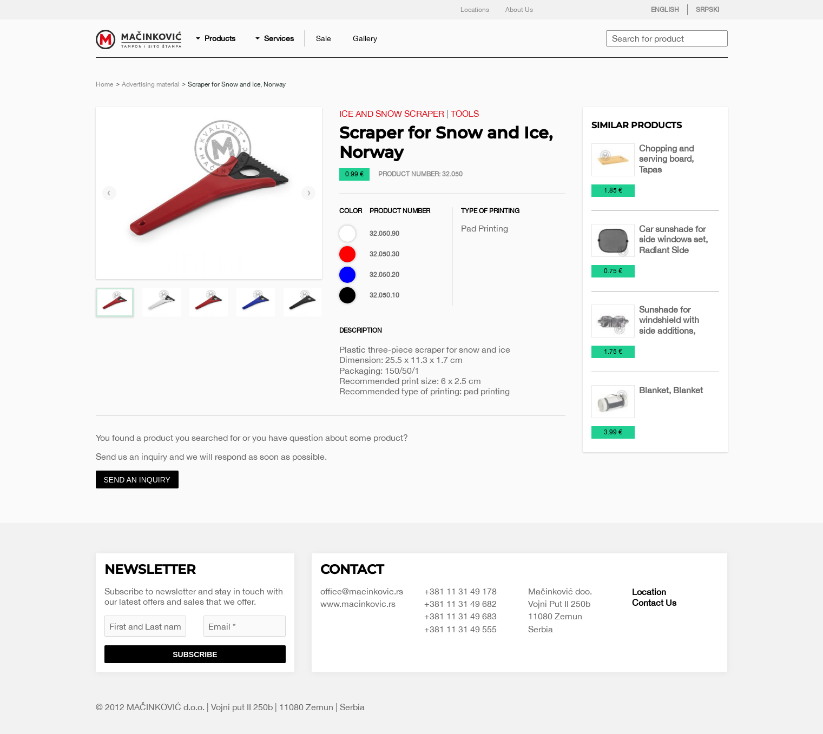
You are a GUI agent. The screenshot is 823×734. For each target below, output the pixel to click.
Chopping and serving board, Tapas (666, 158)
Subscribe (195, 654)
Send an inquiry (137, 479)
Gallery (365, 38)
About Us (519, 10)
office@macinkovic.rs (361, 591)
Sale (323, 38)
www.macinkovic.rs (358, 604)
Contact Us (654, 602)
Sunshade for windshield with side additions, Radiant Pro (669, 325)
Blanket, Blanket (671, 390)
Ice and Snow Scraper (391, 113)
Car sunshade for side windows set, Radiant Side (673, 239)
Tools (465, 113)
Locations (474, 10)
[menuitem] (216, 38)
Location (649, 592)
